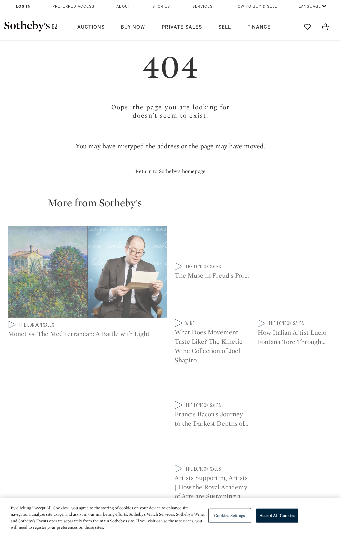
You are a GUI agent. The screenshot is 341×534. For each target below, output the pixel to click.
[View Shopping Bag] (325, 26)
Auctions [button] (91, 27)
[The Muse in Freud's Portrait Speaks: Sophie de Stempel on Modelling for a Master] (212, 273)
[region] (170, 516)
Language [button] (310, 6)
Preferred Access (73, 6)
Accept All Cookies (277, 515)
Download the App (102, 457)
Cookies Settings (229, 515)
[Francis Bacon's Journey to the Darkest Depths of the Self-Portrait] (295, 301)
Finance (259, 27)
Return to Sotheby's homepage (170, 171)
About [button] (123, 6)
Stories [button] (161, 6)
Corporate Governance (170, 457)
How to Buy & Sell (256, 6)
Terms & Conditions (228, 445)
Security (214, 433)
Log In (23, 6)
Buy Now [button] (133, 27)
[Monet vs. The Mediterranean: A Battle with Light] (87, 273)
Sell (224, 27)
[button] (174, 205)
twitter (144, 390)
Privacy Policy (159, 445)
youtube (228, 390)
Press (149, 433)
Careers (151, 469)
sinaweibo (259, 390)
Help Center (94, 433)
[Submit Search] (289, 26)
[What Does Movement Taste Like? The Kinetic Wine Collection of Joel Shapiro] (295, 244)
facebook (170, 390)
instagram (197, 390)
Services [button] (202, 6)
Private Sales (182, 27)
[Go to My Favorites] (307, 26)
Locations (92, 445)
